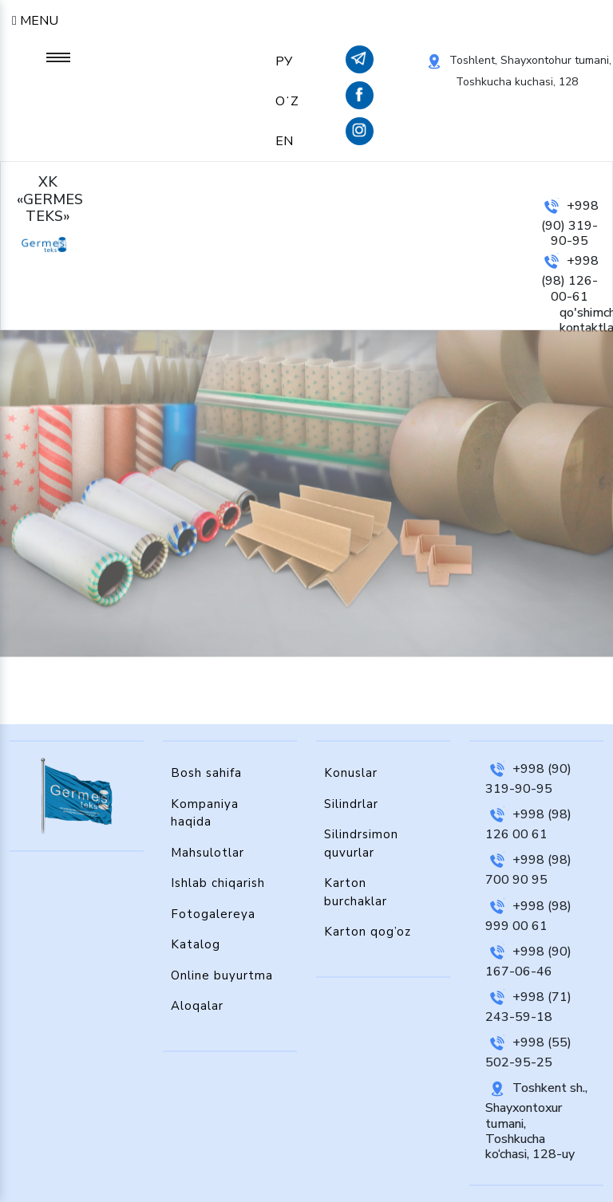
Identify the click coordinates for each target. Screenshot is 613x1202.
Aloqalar (197, 1006)
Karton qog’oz (367, 932)
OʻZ (287, 101)
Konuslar (351, 773)
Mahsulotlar (207, 853)
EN (284, 141)
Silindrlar (351, 804)
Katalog (195, 944)
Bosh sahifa (206, 773)
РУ (283, 61)
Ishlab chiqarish (218, 883)
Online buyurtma (222, 975)
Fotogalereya (213, 914)
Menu (35, 21)
